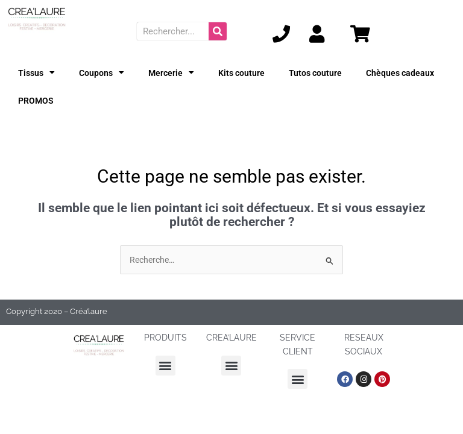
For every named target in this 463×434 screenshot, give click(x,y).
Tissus (36, 73)
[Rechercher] (218, 31)
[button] (165, 366)
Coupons (101, 73)
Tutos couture (315, 73)
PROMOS (36, 100)
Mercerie (171, 73)
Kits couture (241, 73)
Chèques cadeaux (400, 73)
